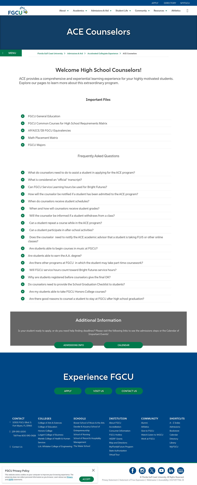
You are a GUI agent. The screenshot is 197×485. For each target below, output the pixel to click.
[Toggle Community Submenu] (142, 10)
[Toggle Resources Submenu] (160, 10)
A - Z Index (175, 423)
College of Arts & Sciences (50, 423)
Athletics (176, 11)
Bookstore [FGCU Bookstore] (174, 431)
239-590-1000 (19, 432)
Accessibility (163, 480)
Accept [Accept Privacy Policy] (86, 479)
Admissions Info (73, 345)
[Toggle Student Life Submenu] (123, 10)
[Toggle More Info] (22, 116)
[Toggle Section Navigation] (11, 53)
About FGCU (115, 423)
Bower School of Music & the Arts (89, 423)
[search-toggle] (187, 10)
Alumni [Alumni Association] (144, 423)
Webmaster (152, 480)
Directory (170, 3)
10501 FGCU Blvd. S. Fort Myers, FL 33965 (22, 424)
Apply (155, 3)
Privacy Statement (110, 480)
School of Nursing (82, 435)
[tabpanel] (98, 329)
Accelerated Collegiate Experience (103, 54)
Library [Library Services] (173, 443)
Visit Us (98, 391)
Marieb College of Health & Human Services (54, 441)
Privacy (70, 477)
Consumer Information (119, 431)
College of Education (47, 427)
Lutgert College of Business (50, 435)
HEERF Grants (115, 439)
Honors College (45, 431)
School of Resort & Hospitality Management (87, 440)
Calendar (123, 345)
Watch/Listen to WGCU (152, 435)
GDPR (10, 480)
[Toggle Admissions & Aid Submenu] (101, 10)
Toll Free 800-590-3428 (24, 436)
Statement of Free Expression (132, 480)
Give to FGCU (147, 431)
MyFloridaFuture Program (121, 447)
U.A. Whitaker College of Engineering (55, 447)
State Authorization (118, 451)
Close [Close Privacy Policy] (93, 470)
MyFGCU (185, 3)
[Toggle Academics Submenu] (80, 10)
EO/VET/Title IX (177, 480)
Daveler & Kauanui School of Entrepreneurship (87, 429)
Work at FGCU (148, 439)
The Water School (82, 446)
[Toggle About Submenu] (64, 10)
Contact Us (129, 391)
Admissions (175, 427)
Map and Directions (118, 443)
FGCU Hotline (115, 435)
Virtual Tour (114, 455)
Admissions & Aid (75, 54)
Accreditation (115, 427)
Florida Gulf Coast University (50, 54)
